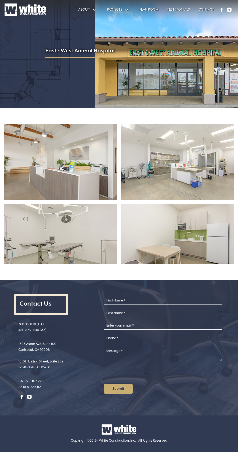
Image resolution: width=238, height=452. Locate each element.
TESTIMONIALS (178, 9)
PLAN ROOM (148, 9)
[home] (25, 9)
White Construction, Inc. (117, 440)
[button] (85, 9)
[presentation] (136, 373)
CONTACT (206, 9)
